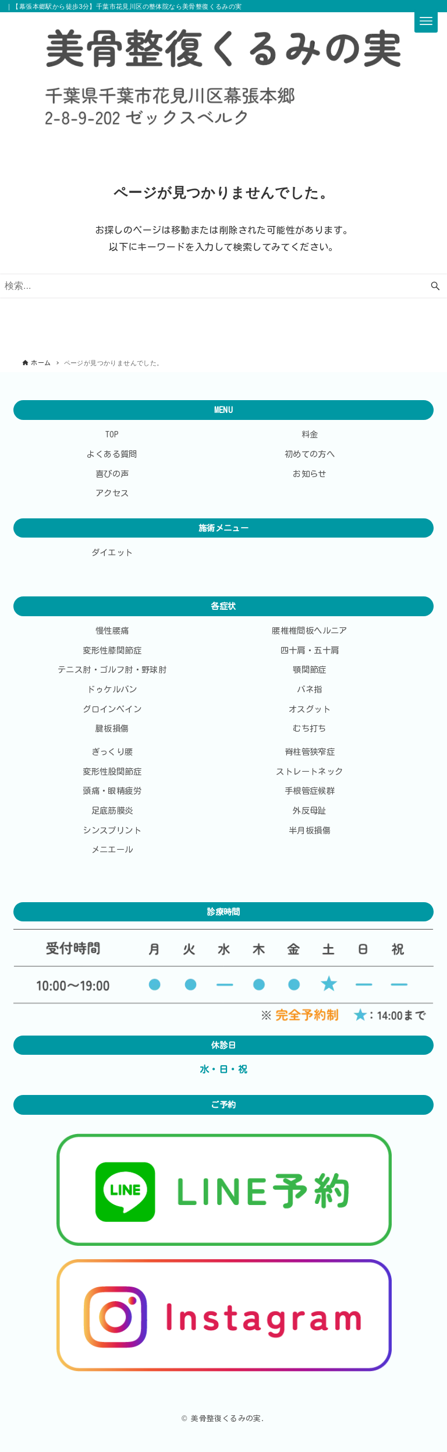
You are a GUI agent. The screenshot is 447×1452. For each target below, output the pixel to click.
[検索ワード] (223, 286)
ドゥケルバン (112, 689)
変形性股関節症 (112, 771)
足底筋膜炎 (112, 810)
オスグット (310, 709)
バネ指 (309, 689)
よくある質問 (112, 454)
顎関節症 (310, 669)
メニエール (112, 849)
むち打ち (310, 728)
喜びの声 (112, 473)
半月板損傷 (310, 830)
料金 (309, 434)
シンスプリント (112, 830)
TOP (112, 434)
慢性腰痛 (112, 630)
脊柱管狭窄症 (310, 751)
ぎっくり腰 (112, 751)
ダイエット (112, 552)
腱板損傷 (112, 728)
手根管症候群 (310, 790)
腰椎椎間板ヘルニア (309, 630)
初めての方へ (310, 454)
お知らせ (310, 473)
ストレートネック (309, 771)
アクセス (112, 493)
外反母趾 (310, 810)
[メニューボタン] (426, 21)
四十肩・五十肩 (310, 650)
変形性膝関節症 (112, 650)
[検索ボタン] (435, 286)
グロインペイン (112, 709)
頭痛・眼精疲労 (112, 790)
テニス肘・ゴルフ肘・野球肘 (112, 669)
